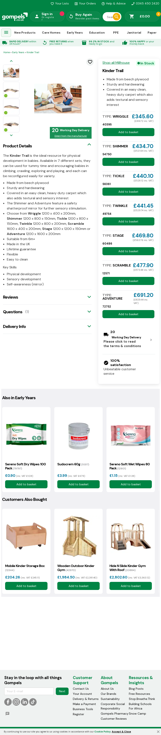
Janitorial (134, 32)
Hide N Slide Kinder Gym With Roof (127, 568)
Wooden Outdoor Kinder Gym (75, 568)
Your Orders (85, 3)
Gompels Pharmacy (114, 713)
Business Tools (83, 709)
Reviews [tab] (10, 297)
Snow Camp (137, 713)
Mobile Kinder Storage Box (25, 568)
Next (62, 691)
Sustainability (110, 699)
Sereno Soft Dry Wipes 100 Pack (25, 466)
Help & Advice (113, 3)
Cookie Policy (102, 731)
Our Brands (108, 694)
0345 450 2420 (145, 3)
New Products (25, 32)
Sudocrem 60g (73, 464)
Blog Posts (136, 689)
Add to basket (128, 132)
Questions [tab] (12, 312)
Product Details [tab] (17, 146)
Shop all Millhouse (116, 63)
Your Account (82, 694)
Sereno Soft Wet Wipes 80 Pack (129, 466)
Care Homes (51, 32)
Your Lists (59, 3)
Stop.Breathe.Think (142, 699)
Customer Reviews (114, 719)
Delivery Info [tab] (14, 326)
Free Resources (139, 694)
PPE (116, 32)
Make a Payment (84, 704)
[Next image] (11, 135)
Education (97, 32)
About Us (107, 689)
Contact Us (81, 689)
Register (78, 714)
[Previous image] (11, 61)
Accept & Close (121, 731)
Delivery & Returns (86, 699)
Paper (152, 32)
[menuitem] (6, 33)
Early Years (75, 32)
